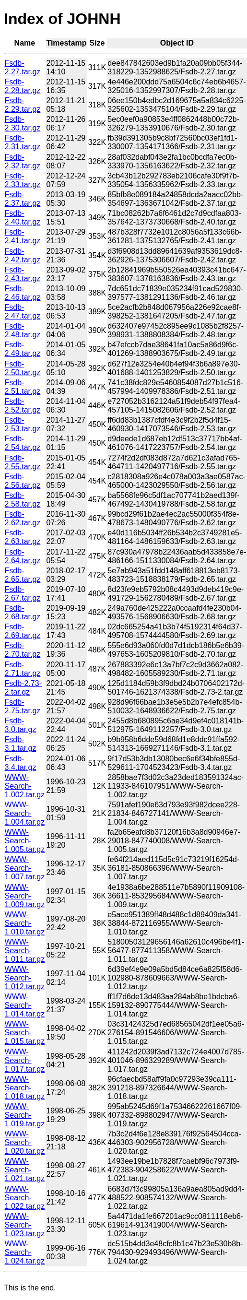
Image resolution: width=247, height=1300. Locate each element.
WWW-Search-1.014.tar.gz (25, 1005)
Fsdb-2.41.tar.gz (23, 236)
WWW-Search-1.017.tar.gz (25, 1060)
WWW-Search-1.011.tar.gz (25, 950)
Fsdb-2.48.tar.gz (23, 330)
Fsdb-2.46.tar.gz (23, 292)
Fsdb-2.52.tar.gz (23, 405)
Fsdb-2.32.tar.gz (23, 161)
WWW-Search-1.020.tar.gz (25, 1142)
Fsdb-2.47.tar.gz (23, 311)
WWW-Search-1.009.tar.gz (25, 896)
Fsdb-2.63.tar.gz (23, 537)
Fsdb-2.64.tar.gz (23, 556)
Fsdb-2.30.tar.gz (23, 123)
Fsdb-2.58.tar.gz (23, 499)
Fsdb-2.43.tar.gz (23, 274)
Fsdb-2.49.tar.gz (23, 349)
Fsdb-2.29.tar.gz (23, 104)
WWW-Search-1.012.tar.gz (25, 978)
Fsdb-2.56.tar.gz (23, 481)
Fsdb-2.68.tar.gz (23, 612)
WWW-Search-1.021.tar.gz (25, 1169)
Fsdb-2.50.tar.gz (23, 368)
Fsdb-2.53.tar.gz (23, 424)
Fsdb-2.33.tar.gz (23, 180)
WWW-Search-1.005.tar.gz (25, 840)
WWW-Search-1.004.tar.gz (25, 813)
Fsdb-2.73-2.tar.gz (23, 687)
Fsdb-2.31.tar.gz (23, 142)
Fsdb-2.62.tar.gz (23, 518)
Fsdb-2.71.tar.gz (23, 669)
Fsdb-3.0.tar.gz (20, 725)
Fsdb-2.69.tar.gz (23, 631)
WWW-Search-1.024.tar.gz (25, 1252)
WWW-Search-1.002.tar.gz (25, 786)
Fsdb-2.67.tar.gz (23, 593)
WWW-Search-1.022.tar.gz (25, 1197)
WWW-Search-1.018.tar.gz (25, 1087)
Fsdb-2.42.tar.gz (23, 255)
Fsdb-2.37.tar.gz (23, 198)
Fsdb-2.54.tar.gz (23, 443)
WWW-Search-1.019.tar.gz (25, 1115)
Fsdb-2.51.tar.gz (23, 386)
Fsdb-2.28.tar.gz (23, 86)
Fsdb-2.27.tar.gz (23, 67)
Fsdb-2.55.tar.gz (23, 462)
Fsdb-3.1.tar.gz (20, 743)
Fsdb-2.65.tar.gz (23, 575)
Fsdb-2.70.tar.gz (23, 649)
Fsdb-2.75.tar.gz (23, 706)
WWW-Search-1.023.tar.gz (25, 1225)
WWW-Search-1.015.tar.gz (25, 1032)
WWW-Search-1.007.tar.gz (25, 868)
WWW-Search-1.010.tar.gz (25, 923)
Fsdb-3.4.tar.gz (20, 763)
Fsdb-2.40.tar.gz (23, 217)
